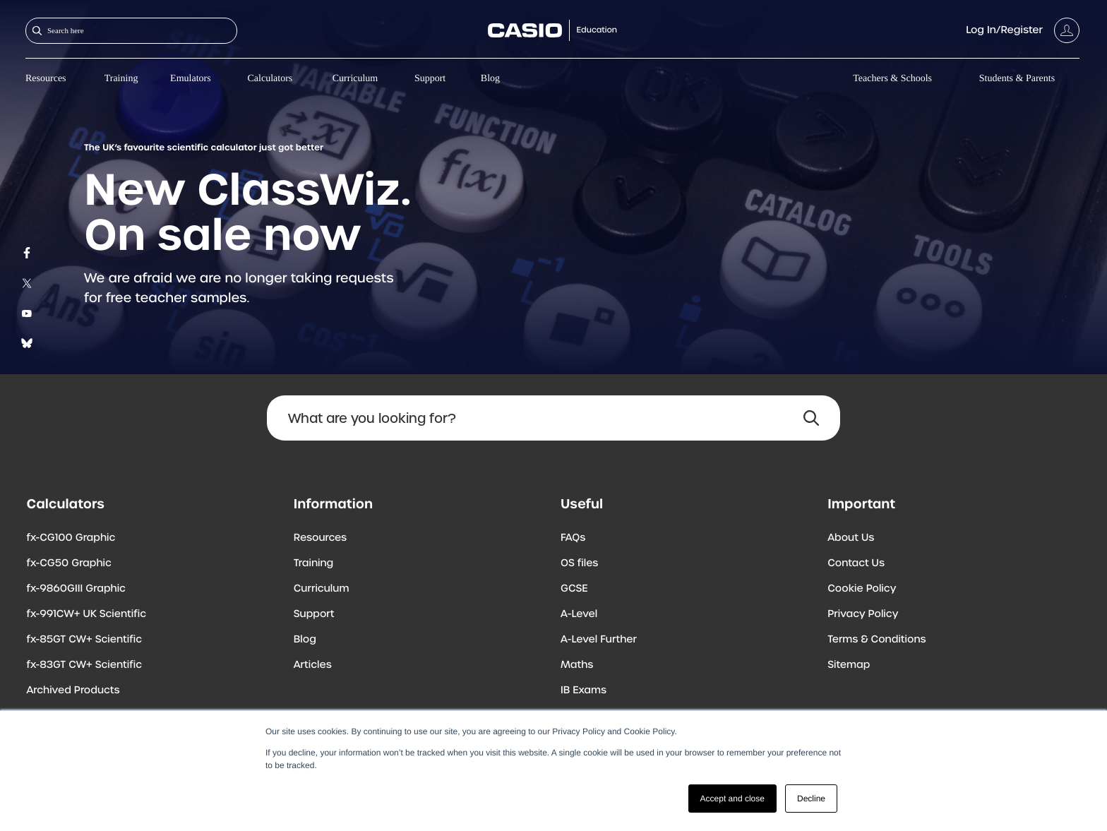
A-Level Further (599, 639)
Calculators (270, 78)
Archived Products (73, 690)
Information (333, 504)
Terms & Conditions (876, 639)
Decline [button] (811, 798)
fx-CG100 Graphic (71, 538)
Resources (45, 78)
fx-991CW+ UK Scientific (87, 614)
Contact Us (856, 563)
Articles (313, 665)
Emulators (190, 78)
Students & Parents (1017, 78)
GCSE (574, 588)
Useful (582, 504)
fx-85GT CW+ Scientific (85, 639)
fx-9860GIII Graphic (76, 588)
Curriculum (355, 78)
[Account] (1022, 30)
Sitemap (848, 665)
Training (121, 78)
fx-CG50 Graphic (69, 563)
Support (429, 78)
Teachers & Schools (892, 78)
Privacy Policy (862, 614)
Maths (577, 665)
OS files (579, 563)
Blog (490, 78)
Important (861, 504)
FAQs (573, 538)
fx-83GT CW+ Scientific (85, 665)
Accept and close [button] (732, 798)
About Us (850, 538)
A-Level (579, 614)
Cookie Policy (861, 588)
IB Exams (583, 690)
